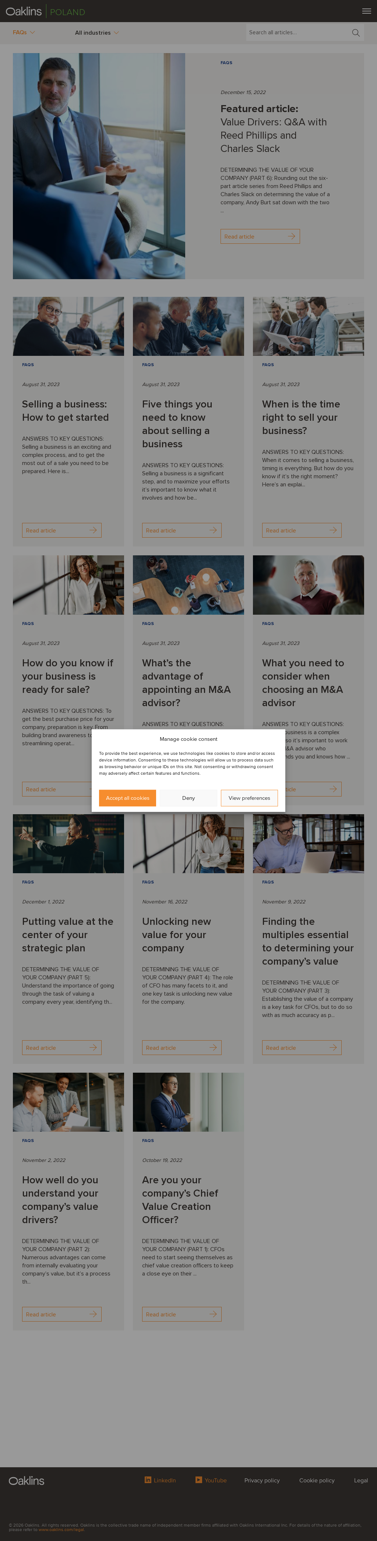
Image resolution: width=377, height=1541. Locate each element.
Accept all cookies (127, 798)
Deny (188, 798)
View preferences (249, 798)
